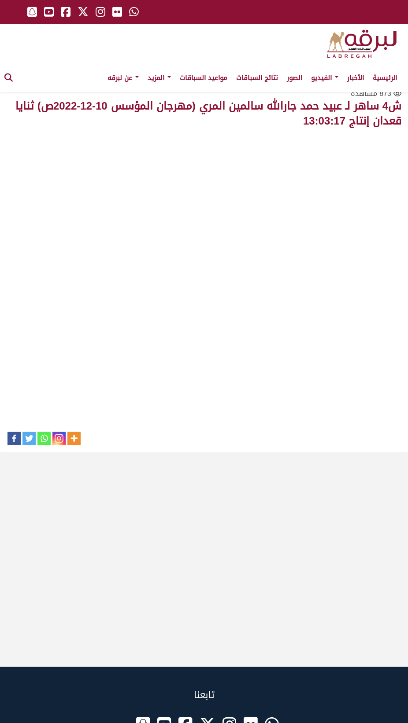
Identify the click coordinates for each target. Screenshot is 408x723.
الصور (294, 78)
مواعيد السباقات (203, 78)
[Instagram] (59, 438)
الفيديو (324, 78)
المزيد (159, 78)
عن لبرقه (123, 78)
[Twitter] (29, 438)
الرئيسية (385, 78)
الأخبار (355, 78)
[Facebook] (14, 438)
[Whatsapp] (44, 438)
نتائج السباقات (257, 78)
